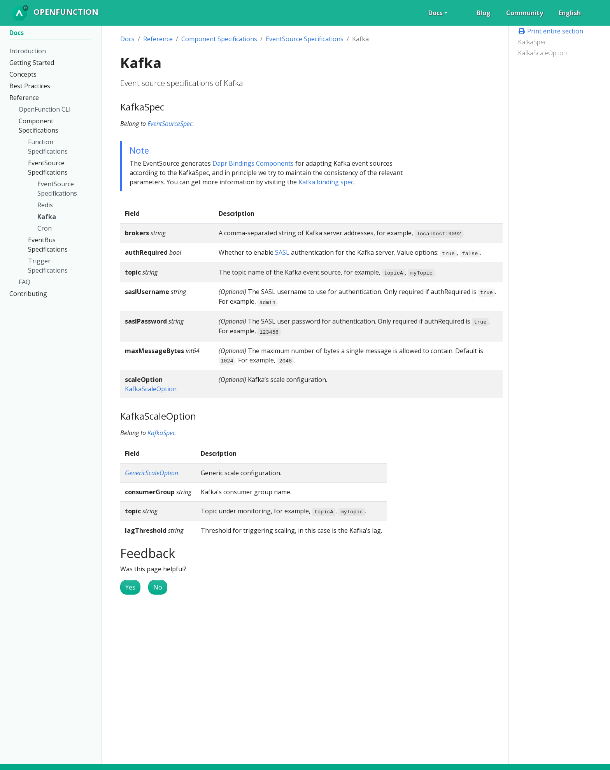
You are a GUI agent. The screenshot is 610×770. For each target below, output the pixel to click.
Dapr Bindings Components (253, 163)
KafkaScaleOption (542, 53)
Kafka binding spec (326, 182)
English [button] (570, 13)
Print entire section (550, 31)
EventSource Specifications (305, 39)
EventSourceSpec (170, 123)
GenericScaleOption (151, 473)
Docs (127, 39)
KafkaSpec (532, 42)
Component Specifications (219, 39)
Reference (158, 39)
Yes (130, 587)
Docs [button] (435, 13)
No (157, 587)
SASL (282, 252)
